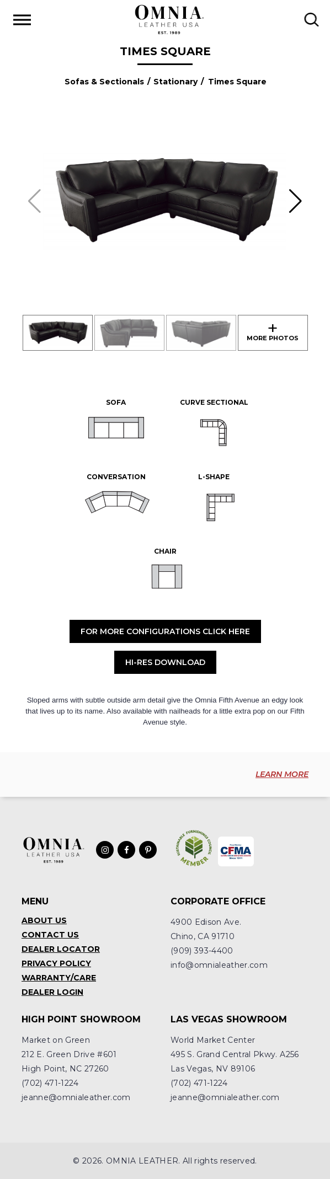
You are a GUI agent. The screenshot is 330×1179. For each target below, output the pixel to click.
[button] (295, 201)
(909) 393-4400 (202, 951)
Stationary (175, 82)
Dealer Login (52, 992)
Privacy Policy (56, 963)
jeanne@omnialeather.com (76, 1097)
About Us (44, 920)
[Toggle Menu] (22, 19)
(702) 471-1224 (50, 1083)
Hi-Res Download (165, 662)
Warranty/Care (59, 978)
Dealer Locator (61, 949)
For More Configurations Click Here (165, 631)
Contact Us (50, 935)
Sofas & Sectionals (104, 82)
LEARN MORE (282, 774)
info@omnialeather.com (219, 965)
